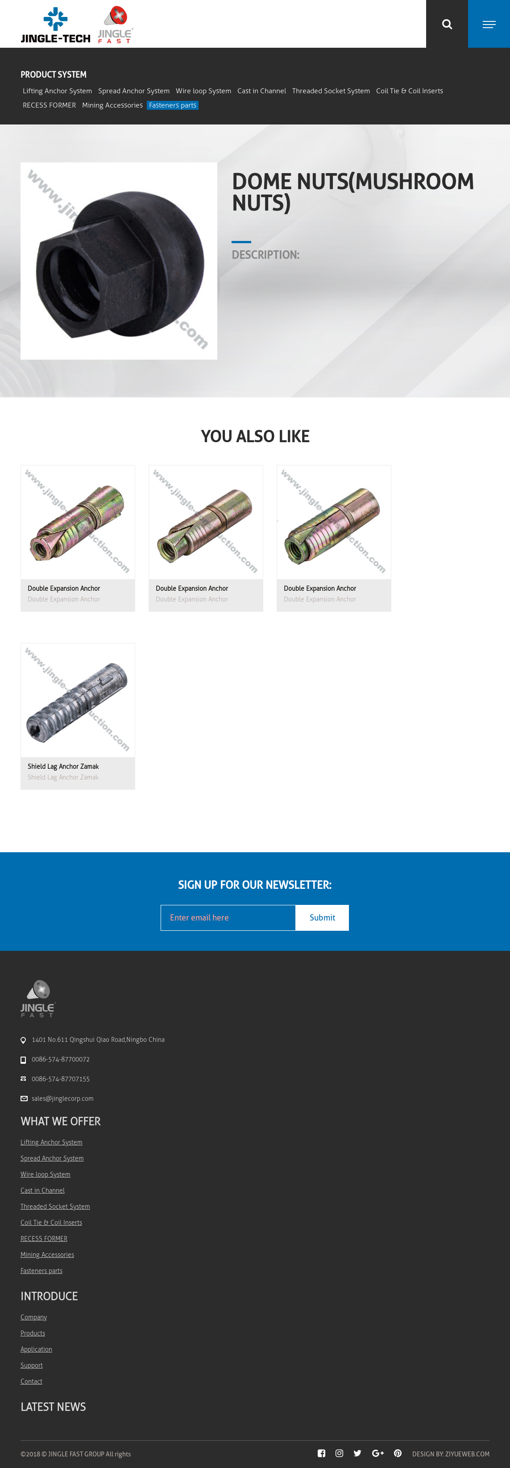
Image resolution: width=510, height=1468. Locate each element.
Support (32, 1365)
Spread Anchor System (134, 91)
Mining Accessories (112, 105)
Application (36, 1349)
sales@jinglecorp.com (63, 1099)
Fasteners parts (172, 105)
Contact (31, 1381)
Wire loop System (203, 91)
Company (34, 1317)
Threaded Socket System (331, 91)
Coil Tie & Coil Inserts (409, 91)
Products (33, 1333)
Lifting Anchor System (57, 91)
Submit (322, 918)
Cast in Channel (261, 91)
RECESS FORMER (49, 105)
